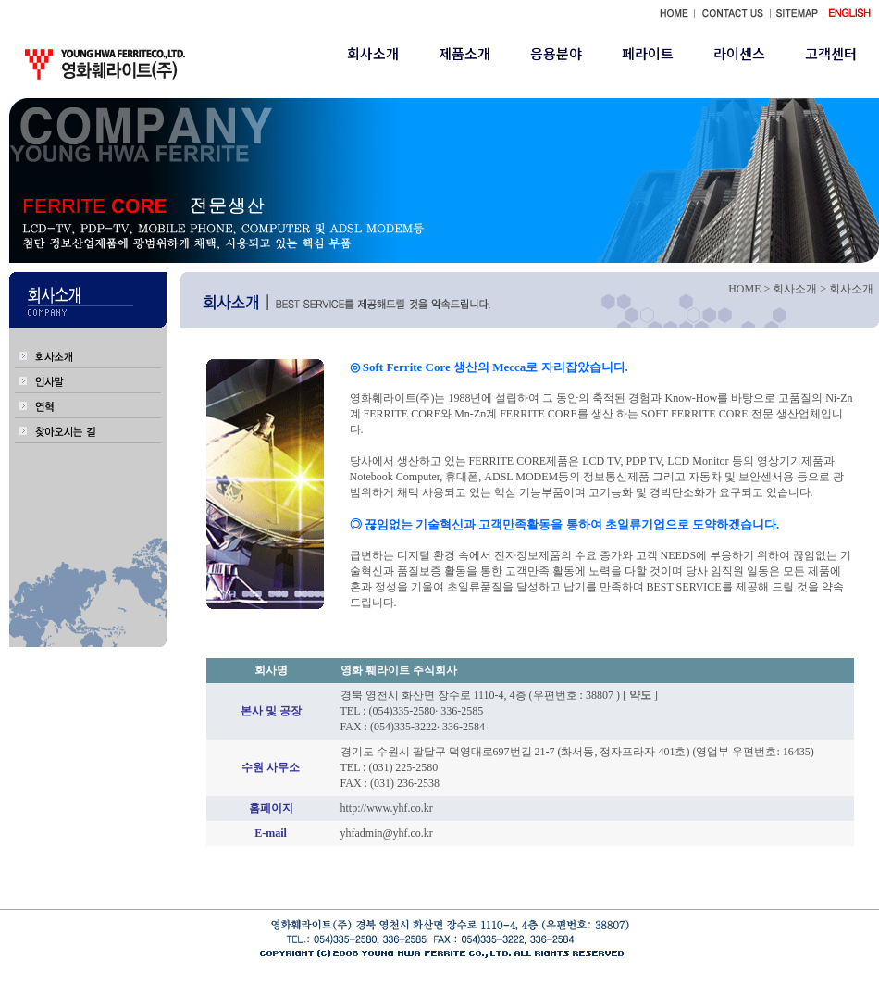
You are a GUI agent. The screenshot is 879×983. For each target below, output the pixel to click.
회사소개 (373, 53)
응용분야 (556, 53)
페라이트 (648, 53)
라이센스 (739, 53)
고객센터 (831, 53)
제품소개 (464, 53)
